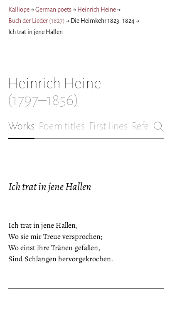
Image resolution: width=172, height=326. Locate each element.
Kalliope (18, 9)
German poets (53, 9)
